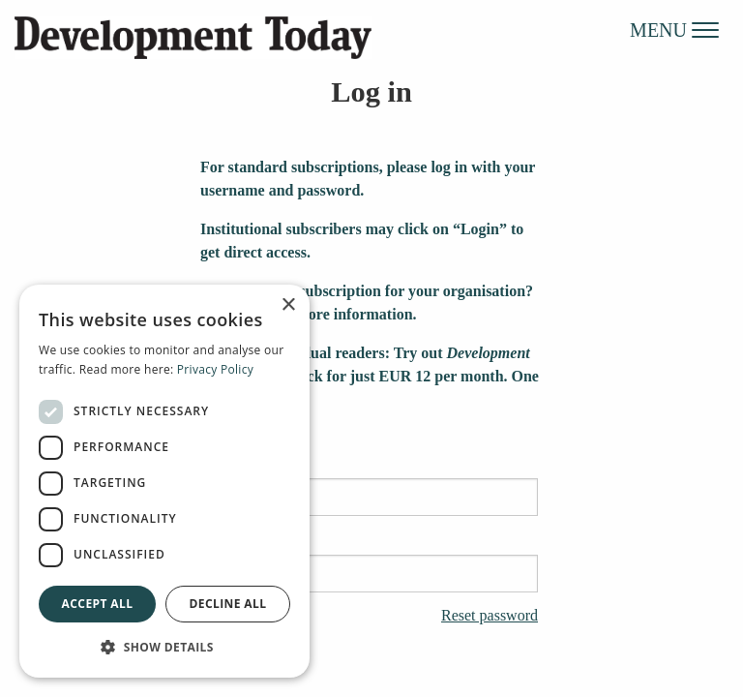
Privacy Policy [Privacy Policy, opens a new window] (215, 369)
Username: (371, 487)
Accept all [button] (98, 603)
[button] (164, 646)
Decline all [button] (228, 603)
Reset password (489, 615)
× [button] (288, 305)
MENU (674, 29)
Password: (371, 563)
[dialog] (164, 481)
